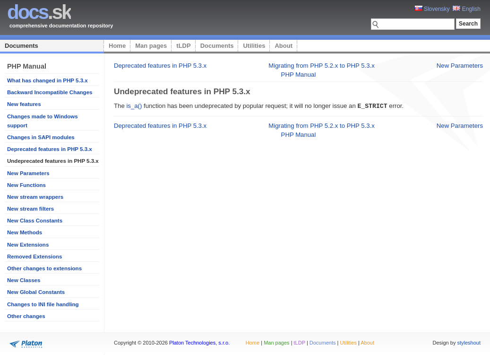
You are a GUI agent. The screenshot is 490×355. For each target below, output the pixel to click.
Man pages (151, 45)
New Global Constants (36, 292)
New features (24, 104)
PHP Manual (298, 74)
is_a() (134, 105)
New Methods (24, 232)
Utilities (254, 45)
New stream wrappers (35, 197)
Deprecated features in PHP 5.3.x (49, 149)
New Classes (23, 280)
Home (117, 45)
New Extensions (28, 245)
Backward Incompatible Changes (49, 92)
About (283, 45)
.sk (39, 12)
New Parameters (28, 173)
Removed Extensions (34, 256)
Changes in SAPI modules (41, 137)
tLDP (183, 45)
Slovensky (432, 9)
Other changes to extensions (44, 268)
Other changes (26, 316)
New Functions (26, 185)
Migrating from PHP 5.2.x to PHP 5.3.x (321, 65)
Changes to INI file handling (43, 304)
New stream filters (30, 209)
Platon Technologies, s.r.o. (199, 343)
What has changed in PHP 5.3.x (47, 80)
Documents (21, 45)
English (467, 9)
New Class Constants (34, 220)
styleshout (469, 343)
